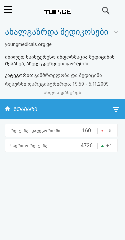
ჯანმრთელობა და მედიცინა (68, 75)
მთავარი (25, 109)
